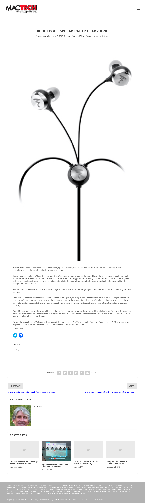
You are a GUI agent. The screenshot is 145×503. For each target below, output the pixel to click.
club (35, 489)
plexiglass (112, 489)
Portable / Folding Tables (84, 485)
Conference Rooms (75, 487)
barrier (73, 489)
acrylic (130, 487)
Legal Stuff (54, 499)
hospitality (58, 489)
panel (105, 489)
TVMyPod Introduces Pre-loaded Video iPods (117, 463)
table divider (24, 491)
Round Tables (12, 487)
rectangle (11, 489)
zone (85, 489)
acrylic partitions (23, 493)
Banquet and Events (41, 487)
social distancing (124, 489)
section (67, 489)
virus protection (49, 491)
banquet (19, 489)
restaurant (48, 489)
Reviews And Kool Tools (74, 36)
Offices (112, 487)
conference (28, 489)
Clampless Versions (58, 487)
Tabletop (91, 489)
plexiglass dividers (64, 491)
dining (40, 489)
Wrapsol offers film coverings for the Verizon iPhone (24, 463)
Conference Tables (65, 485)
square (99, 489)
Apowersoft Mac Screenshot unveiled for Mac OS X (55, 465)
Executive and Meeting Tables (96, 487)
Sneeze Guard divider (98, 491)
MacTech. (29, 499)
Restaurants (121, 487)
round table (36, 493)
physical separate (78, 493)
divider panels (36, 491)
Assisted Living (25, 487)
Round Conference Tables (121, 485)
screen (79, 489)
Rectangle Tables (103, 485)
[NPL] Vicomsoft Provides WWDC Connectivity (86, 463)
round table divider (81, 491)
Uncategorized (92, 36)
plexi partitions (114, 491)
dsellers (48, 36)
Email (70, 499)
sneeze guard (12, 491)
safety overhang (48, 493)
